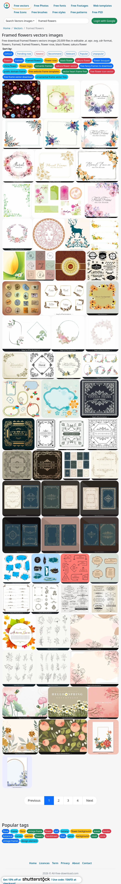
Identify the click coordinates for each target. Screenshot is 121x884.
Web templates (102, 5)
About (76, 863)
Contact (87, 863)
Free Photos (41, 5)
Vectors (18, 28)
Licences (44, 863)
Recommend (54, 53)
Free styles (59, 12)
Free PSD (97, 12)
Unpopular (98, 53)
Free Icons (20, 12)
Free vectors (21, 5)
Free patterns (79, 12)
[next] (89, 800)
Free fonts (60, 5)
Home (6, 28)
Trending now (24, 53)
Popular (84, 53)
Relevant (70, 53)
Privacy (65, 863)
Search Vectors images (19, 21)
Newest (40, 53)
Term (55, 863)
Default (8, 53)
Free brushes (39, 12)
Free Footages (79, 5)
